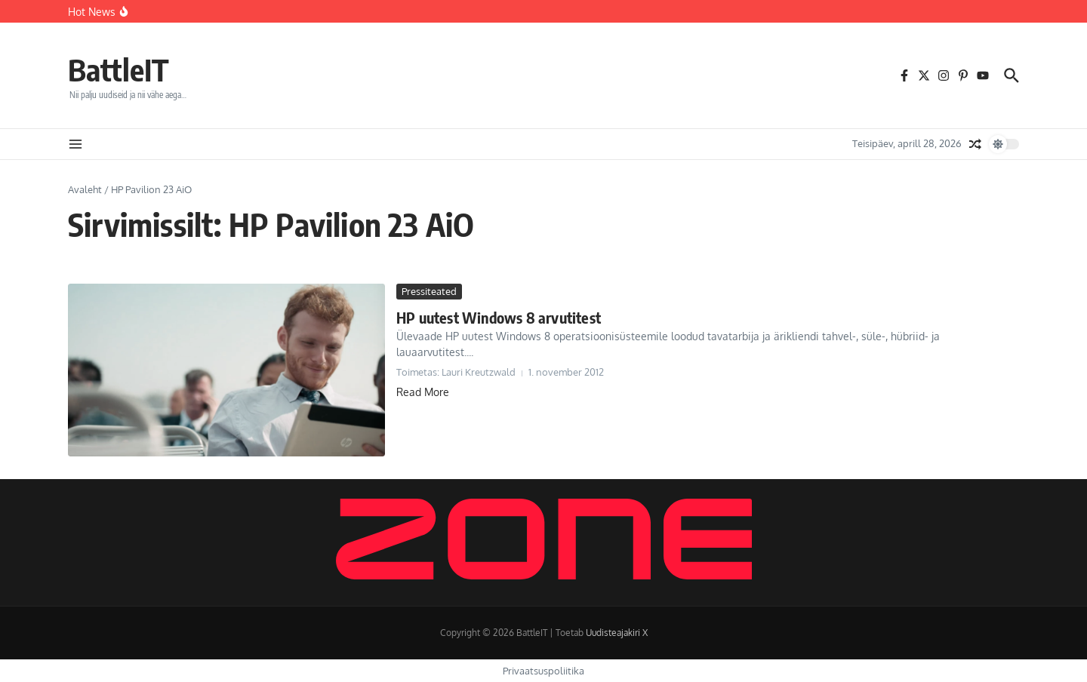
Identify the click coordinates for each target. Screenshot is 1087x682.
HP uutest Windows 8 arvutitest (498, 317)
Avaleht (85, 189)
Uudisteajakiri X (617, 632)
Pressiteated (429, 291)
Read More (422, 392)
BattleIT (118, 69)
